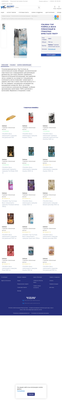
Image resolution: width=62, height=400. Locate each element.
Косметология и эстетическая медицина (21, 16)
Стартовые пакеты (24, 12)
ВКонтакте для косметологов (31, 303)
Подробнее (21, 391)
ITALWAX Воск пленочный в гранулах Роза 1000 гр (9, 268)
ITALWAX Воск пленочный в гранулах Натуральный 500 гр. (50, 268)
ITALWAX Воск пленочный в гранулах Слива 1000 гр (29, 203)
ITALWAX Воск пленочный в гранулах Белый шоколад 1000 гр (51, 203)
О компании (4, 277)
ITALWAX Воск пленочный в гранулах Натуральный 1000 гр (9, 236)
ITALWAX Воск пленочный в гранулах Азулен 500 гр (29, 268)
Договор (51, 287)
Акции (2, 12)
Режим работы (43, 1)
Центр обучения (50, 12)
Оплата (51, 280)
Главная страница (6, 16)
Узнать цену (51, 54)
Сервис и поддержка (37, 12)
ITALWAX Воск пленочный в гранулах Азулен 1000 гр (50, 169)
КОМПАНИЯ (5, 1)
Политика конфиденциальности (21, 313)
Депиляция (34, 16)
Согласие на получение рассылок (40, 313)
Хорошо (31, 394)
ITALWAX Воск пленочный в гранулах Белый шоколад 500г (50, 236)
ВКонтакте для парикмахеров (31, 301)
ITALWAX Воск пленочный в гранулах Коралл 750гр (29, 135)
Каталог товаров (11, 12)
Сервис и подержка (54, 277)
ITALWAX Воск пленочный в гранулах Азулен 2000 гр (29, 169)
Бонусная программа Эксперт (19, 1)
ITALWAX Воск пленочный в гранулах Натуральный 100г (9, 135)
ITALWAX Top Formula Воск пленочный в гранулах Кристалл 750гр (17, 18)
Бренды (59, 12)
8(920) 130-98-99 (55, 1)
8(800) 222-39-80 (7, 3)
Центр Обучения (37, 277)
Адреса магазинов (6, 280)
